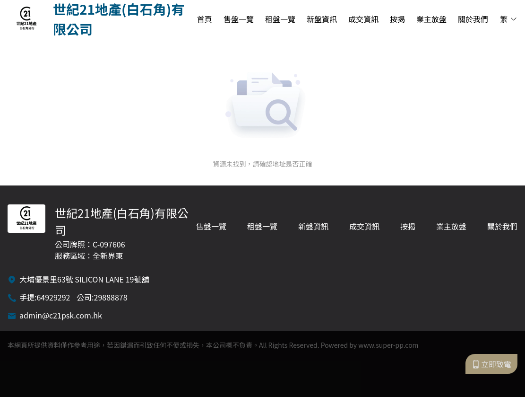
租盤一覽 (280, 19)
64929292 (53, 297)
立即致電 (491, 364)
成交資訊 (363, 19)
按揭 (397, 19)
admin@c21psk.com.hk (60, 315)
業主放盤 (431, 19)
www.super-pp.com (388, 345)
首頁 (204, 19)
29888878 (111, 297)
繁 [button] (508, 19)
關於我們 (473, 19)
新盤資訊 (322, 19)
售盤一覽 (239, 19)
